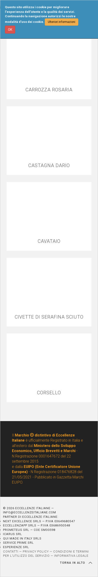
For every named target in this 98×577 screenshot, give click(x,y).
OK (10, 29)
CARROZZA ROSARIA (49, 89)
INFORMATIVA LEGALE (71, 555)
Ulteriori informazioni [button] (61, 22)
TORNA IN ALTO (76, 562)
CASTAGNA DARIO (49, 165)
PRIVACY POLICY (36, 551)
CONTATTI (10, 551)
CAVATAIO (49, 241)
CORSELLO (49, 392)
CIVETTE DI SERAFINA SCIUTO (49, 317)
